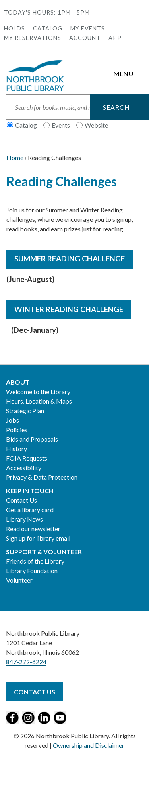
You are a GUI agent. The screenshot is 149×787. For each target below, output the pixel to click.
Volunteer (19, 580)
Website (96, 125)
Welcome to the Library (38, 391)
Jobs (12, 420)
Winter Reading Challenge (68, 309)
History (16, 448)
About (17, 382)
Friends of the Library (35, 561)
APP (115, 37)
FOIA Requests (26, 458)
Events (61, 125)
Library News (24, 519)
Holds (14, 28)
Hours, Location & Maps (39, 401)
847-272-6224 (26, 661)
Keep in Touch (30, 490)
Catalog (47, 28)
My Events (87, 28)
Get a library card (30, 509)
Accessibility (23, 467)
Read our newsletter (33, 528)
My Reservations (32, 37)
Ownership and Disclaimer (88, 745)
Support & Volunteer (44, 551)
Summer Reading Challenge (69, 258)
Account (85, 37)
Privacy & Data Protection (41, 477)
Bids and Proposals (32, 439)
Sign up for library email (38, 538)
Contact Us (21, 500)
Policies (16, 429)
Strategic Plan (25, 410)
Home (14, 157)
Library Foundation (32, 570)
